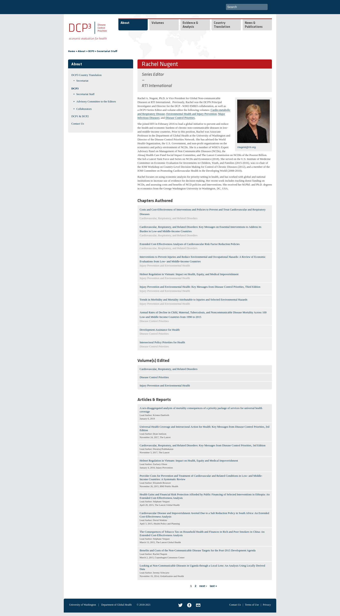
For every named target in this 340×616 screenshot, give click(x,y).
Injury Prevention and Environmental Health (165, 385)
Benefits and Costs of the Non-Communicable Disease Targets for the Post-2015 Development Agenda (197, 550)
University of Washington (82, 604)
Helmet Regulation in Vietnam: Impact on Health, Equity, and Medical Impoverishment (189, 274)
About (125, 23)
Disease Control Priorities (180, 117)
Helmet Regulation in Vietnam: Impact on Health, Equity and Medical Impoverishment (189, 460)
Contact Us (77, 123)
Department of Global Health (116, 604)
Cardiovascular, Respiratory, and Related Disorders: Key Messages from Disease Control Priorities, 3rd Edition (202, 445)
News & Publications (254, 25)
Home (71, 51)
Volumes (158, 23)
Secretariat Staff (107, 51)
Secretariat (82, 80)
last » (213, 586)
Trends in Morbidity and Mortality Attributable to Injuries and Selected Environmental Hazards (193, 299)
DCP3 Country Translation (86, 75)
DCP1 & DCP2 (80, 116)
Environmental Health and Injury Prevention (191, 113)
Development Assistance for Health (160, 329)
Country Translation (222, 25)
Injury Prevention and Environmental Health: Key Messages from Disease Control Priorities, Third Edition (200, 286)
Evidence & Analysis (190, 25)
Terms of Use (252, 604)
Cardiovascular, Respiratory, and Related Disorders (169, 369)
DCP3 (91, 51)
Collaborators (84, 108)
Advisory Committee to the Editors (96, 101)
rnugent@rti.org (246, 147)
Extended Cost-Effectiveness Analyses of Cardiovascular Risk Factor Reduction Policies (190, 244)
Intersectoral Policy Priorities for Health (162, 342)
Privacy (267, 604)
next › (203, 586)
